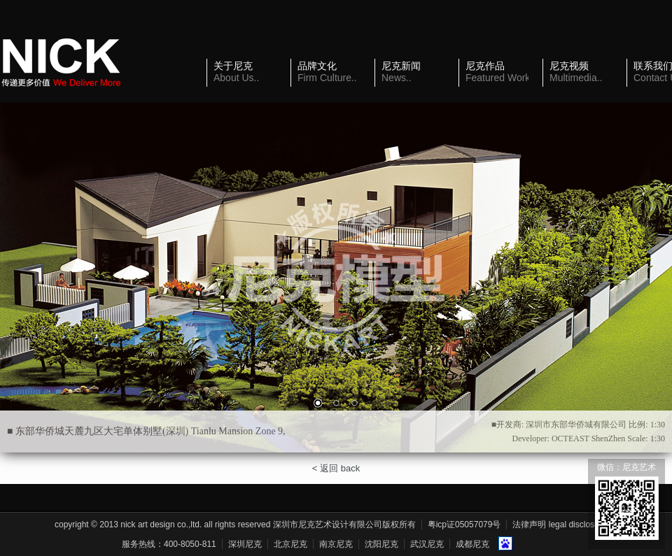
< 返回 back (336, 468)
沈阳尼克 (381, 544)
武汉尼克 (427, 544)
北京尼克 (290, 544)
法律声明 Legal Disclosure (559, 524)
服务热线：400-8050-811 (169, 544)
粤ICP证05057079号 (464, 524)
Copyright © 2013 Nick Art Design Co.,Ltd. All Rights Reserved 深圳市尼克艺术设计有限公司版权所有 (235, 524)
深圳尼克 (245, 544)
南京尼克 (336, 544)
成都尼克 (472, 544)
